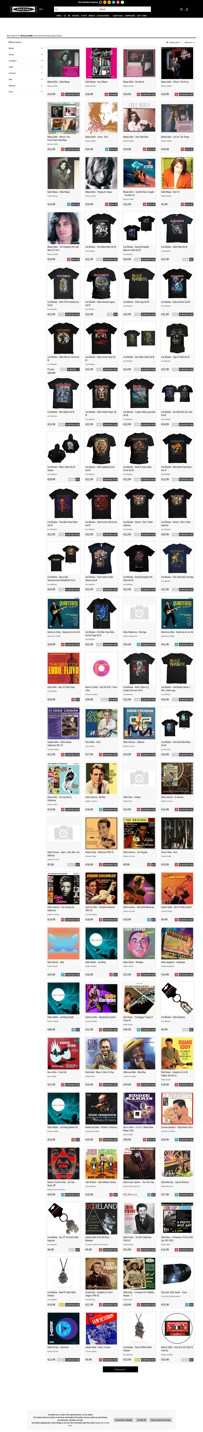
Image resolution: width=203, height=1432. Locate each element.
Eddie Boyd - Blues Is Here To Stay (99, 1072)
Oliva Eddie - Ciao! (92, 742)
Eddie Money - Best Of (170, 191)
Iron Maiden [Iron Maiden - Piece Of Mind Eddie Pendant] (128, 1354)
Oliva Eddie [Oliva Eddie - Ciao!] (89, 746)
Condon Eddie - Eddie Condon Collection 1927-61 (59, 743)
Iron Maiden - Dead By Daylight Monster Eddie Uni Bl (136, 248)
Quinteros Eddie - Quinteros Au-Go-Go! (64, 632)
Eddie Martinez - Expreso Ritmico (175, 1182)
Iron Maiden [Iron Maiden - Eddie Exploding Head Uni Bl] (90, 474)
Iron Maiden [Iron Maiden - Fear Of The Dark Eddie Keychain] (52, 1244)
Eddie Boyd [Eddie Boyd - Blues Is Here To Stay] (90, 1076)
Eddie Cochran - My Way (95, 797)
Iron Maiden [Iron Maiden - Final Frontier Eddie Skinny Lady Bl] (90, 584)
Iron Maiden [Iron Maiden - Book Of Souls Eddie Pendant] (52, 1299)
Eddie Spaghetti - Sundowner (173, 962)
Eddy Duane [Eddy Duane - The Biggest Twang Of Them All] (128, 1024)
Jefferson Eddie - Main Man (134, 1072)
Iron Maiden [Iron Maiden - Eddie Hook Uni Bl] (166, 251)
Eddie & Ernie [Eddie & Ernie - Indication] (53, 1351)
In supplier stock (110, 259)
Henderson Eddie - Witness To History (101, 1127)
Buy (191, 259)
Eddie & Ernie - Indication (58, 1347)
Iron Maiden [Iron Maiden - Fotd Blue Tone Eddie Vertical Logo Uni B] (90, 639)
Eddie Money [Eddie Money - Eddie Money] (53, 196)
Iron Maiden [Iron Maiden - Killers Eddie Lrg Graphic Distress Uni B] (128, 694)
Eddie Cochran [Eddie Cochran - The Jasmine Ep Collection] (53, 914)
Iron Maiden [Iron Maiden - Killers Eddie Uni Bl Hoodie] (52, 474)
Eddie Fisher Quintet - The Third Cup (138, 1182)
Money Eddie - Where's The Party (175, 81)
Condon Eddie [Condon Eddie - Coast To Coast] (91, 1351)
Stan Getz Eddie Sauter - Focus (174, 1292)
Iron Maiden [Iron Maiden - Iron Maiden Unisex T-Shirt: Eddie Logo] (166, 694)
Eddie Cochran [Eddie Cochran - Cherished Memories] (129, 911)
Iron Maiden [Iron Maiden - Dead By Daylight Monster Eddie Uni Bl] (128, 254)
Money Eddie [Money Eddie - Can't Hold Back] (128, 141)
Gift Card (142, 15)
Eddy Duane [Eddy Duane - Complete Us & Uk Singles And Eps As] (166, 1079)
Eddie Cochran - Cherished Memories (138, 907)
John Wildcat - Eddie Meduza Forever (100, 1182)
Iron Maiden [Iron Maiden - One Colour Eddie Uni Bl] (128, 361)
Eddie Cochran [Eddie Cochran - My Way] (91, 801)
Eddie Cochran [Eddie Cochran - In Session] (167, 801)
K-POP (84, 15)
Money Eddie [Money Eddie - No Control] (128, 86)
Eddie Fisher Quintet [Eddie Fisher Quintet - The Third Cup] (131, 1186)
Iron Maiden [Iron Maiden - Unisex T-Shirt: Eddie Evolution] (128, 529)
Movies (75, 15)
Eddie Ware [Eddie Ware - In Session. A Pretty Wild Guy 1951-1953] (165, 1244)
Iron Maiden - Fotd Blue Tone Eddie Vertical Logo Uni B (99, 633)
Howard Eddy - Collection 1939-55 (99, 852)
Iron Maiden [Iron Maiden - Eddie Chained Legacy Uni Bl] (90, 309)
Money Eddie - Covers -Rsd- (96, 136)
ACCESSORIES (103, 15)
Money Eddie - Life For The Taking (175, 136)
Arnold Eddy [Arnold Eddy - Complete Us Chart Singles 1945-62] (90, 1299)
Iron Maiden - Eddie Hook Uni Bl (174, 246)
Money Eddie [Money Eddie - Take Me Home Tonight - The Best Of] (128, 199)
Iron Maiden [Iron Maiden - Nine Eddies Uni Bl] (52, 416)
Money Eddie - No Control (133, 81)
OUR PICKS (118, 15)
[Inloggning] (187, 9)
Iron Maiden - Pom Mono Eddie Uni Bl (100, 246)
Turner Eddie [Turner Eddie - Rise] (166, 856)
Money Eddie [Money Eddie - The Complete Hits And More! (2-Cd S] (53, 254)
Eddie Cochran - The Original (135, 852)
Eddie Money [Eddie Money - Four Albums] (90, 86)
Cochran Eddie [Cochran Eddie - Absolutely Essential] (91, 1021)
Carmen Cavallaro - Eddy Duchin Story (177, 1127)
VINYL (59, 15)
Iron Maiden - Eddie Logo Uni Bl (136, 301)
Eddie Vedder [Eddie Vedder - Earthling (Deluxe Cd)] (53, 1131)
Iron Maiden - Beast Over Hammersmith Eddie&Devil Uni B (61, 578)
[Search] (102, 9)
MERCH (92, 15)
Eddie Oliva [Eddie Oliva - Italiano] (127, 801)
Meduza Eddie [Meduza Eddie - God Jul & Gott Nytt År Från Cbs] (167, 1354)
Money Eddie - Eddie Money (59, 81)
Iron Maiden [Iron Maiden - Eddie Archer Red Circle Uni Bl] (90, 529)
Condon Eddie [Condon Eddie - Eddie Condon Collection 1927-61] (53, 749)
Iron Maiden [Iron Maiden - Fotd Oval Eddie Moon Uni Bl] (166, 749)
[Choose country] (181, 9)
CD (64, 15)
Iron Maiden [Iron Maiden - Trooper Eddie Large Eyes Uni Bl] (128, 419)
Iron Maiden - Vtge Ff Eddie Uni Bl (175, 357)
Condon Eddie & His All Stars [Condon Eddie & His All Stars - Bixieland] (96, 1244)
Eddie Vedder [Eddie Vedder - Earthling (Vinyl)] (53, 1021)
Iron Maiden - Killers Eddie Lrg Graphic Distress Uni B (136, 688)
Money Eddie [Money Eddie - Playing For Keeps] (90, 196)
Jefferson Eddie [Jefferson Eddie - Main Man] (129, 1076)
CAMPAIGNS (130, 15)
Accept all (141, 1420)
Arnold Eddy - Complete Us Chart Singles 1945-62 (99, 1294)
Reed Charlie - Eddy (56, 962)
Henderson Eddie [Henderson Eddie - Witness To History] (92, 1131)
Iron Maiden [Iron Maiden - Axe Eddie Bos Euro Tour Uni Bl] (166, 419)
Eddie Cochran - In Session (172, 797)
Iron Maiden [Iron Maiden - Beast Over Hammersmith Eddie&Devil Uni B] (52, 584)
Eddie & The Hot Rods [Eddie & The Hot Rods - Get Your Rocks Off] (56, 1189)
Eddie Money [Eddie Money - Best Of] (166, 196)
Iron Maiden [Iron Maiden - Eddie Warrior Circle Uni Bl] (52, 364)
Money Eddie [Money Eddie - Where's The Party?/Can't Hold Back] (53, 144)
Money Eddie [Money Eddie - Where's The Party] (166, 86)
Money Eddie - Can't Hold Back (135, 136)
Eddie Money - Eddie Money (59, 191)
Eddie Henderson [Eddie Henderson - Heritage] (130, 636)
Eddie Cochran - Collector (134, 742)
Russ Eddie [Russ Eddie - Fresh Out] (52, 1076)
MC (69, 15)
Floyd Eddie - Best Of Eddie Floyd (61, 687)
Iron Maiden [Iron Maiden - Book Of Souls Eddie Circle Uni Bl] (128, 474)
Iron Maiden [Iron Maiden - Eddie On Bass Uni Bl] (166, 306)
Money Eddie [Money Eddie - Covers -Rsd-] (90, 141)
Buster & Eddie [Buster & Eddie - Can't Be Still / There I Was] (91, 694)
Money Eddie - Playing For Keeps (98, 191)
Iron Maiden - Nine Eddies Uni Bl (61, 411)
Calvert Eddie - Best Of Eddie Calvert (176, 907)
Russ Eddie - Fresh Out (57, 1072)
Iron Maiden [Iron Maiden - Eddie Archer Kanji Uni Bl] (90, 364)
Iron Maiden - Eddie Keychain (173, 1017)
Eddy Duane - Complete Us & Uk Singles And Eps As (174, 1073)
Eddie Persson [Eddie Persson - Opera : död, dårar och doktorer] (53, 859)
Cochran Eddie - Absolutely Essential (100, 1017)
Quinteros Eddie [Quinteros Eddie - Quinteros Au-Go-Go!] (54, 636)
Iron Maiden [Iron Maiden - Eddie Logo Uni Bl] (128, 306)
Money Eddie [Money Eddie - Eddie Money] (53, 86)
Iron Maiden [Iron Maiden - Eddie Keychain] (166, 1021)
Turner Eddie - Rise (169, 852)
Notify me (113, 149)
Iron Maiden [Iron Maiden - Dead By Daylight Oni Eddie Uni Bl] (128, 584)
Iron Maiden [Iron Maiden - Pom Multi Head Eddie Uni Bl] (52, 529)
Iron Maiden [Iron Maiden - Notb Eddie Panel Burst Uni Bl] (166, 474)
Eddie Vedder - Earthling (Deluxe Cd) (63, 1127)
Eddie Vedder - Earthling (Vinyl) (60, 1017)
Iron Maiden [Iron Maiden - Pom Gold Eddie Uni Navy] (166, 581)
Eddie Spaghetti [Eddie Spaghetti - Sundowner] (167, 966)
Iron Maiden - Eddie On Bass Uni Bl (175, 301)
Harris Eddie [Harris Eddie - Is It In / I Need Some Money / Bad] (128, 1134)
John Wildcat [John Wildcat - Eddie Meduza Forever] (90, 1186)
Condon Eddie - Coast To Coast (98, 1347)
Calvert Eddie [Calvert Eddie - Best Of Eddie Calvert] (166, 911)
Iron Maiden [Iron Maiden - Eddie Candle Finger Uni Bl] (90, 419)
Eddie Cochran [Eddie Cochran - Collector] (129, 746)
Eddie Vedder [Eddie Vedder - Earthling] (90, 966)
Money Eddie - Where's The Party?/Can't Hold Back (59, 138)
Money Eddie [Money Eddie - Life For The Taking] (166, 141)
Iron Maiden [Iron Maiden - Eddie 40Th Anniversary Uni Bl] (52, 309)
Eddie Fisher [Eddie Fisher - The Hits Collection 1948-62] (128, 1244)
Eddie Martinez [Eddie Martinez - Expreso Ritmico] (167, 1186)
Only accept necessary (160, 1420)
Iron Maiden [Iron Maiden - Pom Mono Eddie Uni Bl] (90, 251)
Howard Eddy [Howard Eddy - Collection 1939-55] (90, 856)
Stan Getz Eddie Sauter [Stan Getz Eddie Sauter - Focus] (170, 1296)
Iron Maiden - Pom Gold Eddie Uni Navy (177, 577)
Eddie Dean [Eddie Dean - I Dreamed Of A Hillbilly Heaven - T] (127, 1299)
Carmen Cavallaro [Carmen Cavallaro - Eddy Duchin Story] (168, 1131)
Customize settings (123, 1420)
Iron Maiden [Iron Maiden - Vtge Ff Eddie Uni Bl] (166, 361)
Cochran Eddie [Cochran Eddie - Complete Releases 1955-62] (91, 914)
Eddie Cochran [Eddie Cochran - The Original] (129, 856)
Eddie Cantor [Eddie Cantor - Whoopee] (128, 966)
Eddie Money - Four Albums (96, 81)
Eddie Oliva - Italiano (131, 797)
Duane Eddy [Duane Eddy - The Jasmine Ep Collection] (52, 804)
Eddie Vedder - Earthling (95, 962)
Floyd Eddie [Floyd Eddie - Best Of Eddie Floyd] (52, 691)
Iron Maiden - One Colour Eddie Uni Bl (138, 357)
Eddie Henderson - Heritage (134, 632)
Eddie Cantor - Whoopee (133, 962)
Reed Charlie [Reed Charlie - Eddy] (53, 966)
